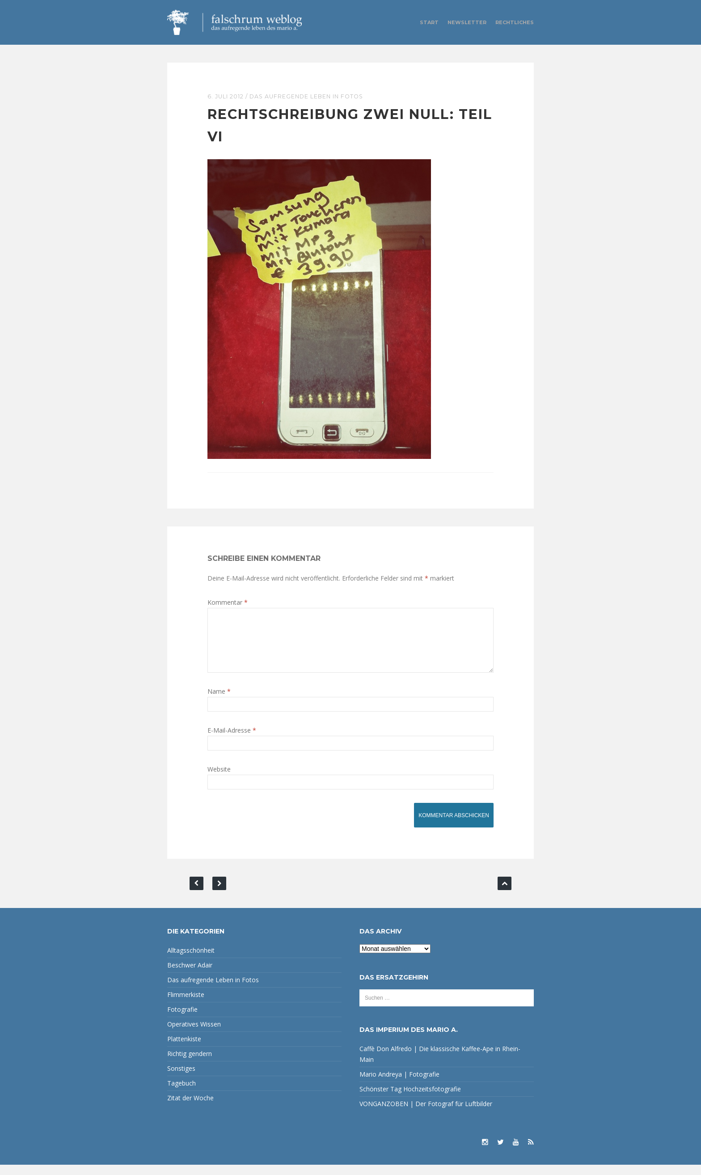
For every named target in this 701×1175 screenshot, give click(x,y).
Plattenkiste (184, 1049)
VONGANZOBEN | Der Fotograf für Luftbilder (425, 1114)
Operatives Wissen (194, 1034)
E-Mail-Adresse (231, 740)
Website (219, 779)
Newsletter (467, 22)
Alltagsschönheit (191, 960)
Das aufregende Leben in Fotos (309, 96)
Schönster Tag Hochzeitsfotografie (410, 1099)
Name (219, 701)
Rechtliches (514, 22)
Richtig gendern (189, 1064)
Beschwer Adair (189, 975)
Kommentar (227, 602)
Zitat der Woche (190, 1108)
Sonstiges (181, 1078)
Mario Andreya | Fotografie (399, 1084)
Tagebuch (181, 1093)
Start (429, 22)
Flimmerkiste (185, 1005)
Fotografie (182, 1019)
